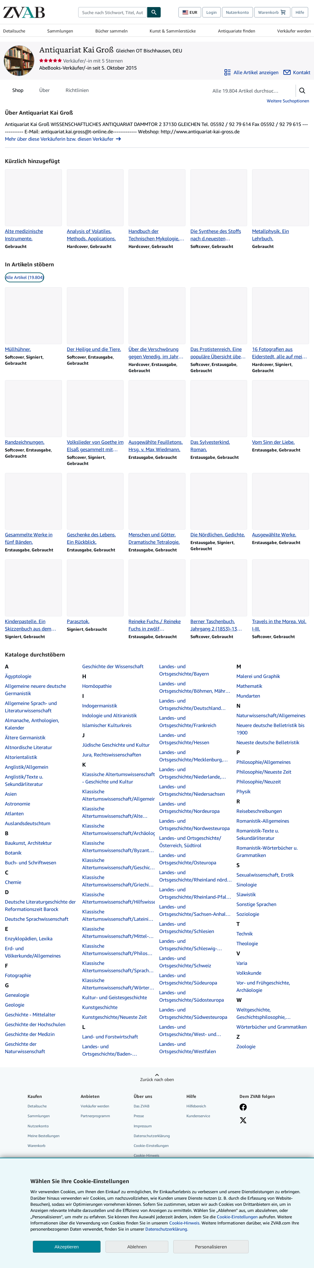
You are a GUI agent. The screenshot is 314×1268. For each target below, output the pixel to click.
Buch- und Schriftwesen (30, 862)
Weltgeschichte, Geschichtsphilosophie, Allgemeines (261, 1014)
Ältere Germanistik (25, 737)
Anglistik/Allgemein (26, 767)
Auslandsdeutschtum (27, 823)
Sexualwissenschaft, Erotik (265, 875)
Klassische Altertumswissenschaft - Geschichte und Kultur (118, 778)
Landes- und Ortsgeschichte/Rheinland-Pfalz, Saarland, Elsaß (194, 893)
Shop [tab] (18, 91)
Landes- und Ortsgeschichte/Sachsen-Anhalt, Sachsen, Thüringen (194, 911)
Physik (243, 791)
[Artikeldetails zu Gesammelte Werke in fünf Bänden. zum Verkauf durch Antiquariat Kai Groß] (33, 509)
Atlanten (14, 813)
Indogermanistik (99, 706)
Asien (11, 794)
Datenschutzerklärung (152, 1135)
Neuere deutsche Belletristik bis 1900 (270, 729)
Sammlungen (60, 30)
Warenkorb (36, 1145)
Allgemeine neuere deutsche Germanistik (35, 689)
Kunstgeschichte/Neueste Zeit (114, 1017)
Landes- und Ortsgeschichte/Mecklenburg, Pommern (191, 756)
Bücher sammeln (111, 30)
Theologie (247, 943)
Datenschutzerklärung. (166, 1229)
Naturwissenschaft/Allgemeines (270, 715)
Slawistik (246, 894)
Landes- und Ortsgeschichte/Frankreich (187, 721)
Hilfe (300, 12)
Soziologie (247, 914)
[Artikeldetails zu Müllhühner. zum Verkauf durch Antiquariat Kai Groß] (33, 320)
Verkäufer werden (294, 30)
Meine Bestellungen (43, 1135)
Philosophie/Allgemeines (263, 762)
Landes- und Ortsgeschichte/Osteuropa (187, 859)
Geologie (14, 1005)
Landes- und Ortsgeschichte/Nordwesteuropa (194, 824)
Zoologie (245, 1046)
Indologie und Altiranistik (109, 715)
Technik (244, 934)
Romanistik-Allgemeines (262, 821)
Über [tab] (44, 91)
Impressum (143, 1126)
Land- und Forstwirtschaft (110, 1037)
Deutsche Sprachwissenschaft (36, 919)
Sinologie (246, 885)
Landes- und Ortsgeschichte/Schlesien (186, 927)
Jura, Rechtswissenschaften (111, 755)
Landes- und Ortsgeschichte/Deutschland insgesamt (190, 705)
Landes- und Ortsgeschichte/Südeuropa (188, 979)
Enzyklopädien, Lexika (28, 938)
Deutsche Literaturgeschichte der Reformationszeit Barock (40, 905)
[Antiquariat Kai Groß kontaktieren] (296, 72)
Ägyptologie (18, 676)
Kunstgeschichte (99, 1007)
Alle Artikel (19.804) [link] (25, 277)
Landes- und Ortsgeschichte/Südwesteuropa (193, 1013)
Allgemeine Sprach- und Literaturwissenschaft (31, 707)
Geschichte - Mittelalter (30, 1014)
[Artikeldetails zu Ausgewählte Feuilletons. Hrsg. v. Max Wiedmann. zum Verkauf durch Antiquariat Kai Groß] (157, 416)
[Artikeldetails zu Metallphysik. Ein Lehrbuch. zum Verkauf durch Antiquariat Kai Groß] (280, 205)
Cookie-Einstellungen (237, 1216)
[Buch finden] (154, 12)
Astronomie (17, 804)
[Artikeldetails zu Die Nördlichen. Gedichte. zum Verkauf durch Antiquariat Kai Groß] (218, 506)
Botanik (13, 853)
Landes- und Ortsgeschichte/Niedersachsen (192, 790)
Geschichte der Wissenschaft (113, 666)
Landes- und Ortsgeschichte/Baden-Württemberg (118, 1050)
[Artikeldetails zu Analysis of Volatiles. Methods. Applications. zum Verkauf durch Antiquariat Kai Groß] (95, 205)
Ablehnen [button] (137, 1246)
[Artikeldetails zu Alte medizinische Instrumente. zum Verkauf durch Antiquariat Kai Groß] (33, 205)
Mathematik (249, 686)
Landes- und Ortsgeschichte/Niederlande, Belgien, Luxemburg (190, 773)
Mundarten (248, 696)
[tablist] (50, 90)
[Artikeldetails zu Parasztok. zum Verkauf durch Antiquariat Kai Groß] (95, 592)
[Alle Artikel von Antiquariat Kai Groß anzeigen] (251, 72)
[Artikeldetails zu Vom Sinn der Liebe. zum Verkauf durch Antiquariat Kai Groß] (280, 413)
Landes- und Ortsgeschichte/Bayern (184, 670)
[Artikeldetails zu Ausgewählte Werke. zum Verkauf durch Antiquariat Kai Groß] (280, 506)
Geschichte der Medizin (30, 1034)
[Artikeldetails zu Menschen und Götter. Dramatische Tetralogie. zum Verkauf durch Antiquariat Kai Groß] (157, 509)
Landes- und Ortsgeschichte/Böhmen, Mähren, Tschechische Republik (195, 687)
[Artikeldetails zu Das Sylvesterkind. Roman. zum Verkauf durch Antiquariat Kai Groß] (218, 416)
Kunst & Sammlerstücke (173, 30)
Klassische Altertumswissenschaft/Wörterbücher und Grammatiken (118, 984)
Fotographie (18, 975)
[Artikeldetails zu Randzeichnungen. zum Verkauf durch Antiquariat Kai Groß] (33, 413)
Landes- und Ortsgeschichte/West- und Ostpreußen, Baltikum (187, 1031)
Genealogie (17, 995)
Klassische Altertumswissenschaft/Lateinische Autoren (118, 915)
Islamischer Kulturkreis (107, 725)
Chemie (13, 882)
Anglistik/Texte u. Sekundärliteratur (24, 780)
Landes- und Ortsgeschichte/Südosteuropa (191, 996)
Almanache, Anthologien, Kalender (32, 724)
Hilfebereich (196, 1106)
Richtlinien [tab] (77, 91)
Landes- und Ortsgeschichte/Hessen (184, 738)
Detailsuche (14, 30)
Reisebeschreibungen (259, 811)
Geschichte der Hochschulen (35, 1024)
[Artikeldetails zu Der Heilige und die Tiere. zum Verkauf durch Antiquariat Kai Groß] (95, 320)
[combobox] (112, 12)
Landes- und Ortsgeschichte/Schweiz (185, 962)
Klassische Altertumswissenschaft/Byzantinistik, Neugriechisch (118, 847)
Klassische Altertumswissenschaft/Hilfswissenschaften (118, 898)
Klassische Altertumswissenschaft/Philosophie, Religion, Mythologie (118, 950)
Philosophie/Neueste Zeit (263, 772)
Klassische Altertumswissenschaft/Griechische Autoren (118, 881)
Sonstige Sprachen (256, 904)
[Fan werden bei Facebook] (243, 1108)
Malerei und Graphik (258, 676)
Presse (139, 1116)
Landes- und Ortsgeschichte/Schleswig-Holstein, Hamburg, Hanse (188, 945)
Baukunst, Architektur (28, 843)
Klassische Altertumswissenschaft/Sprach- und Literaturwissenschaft (116, 967)
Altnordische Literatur (28, 747)
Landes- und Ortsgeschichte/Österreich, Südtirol (190, 841)
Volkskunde (248, 973)
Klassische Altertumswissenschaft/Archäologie (118, 829)
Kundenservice (198, 1116)
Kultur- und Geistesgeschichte (114, 997)
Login (211, 12)
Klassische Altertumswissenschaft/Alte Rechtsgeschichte (112, 812)
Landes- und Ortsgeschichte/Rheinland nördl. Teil (194, 876)
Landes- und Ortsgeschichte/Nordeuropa (189, 807)
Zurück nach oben (157, 1079)
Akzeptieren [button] (67, 1246)
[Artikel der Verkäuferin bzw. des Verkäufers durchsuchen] (246, 91)
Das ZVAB (141, 1106)
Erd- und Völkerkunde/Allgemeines (33, 952)
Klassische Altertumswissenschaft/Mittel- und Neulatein (115, 933)
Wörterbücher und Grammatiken (271, 1027)
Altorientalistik (21, 757)
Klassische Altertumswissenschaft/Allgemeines (118, 795)
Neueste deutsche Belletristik (267, 742)
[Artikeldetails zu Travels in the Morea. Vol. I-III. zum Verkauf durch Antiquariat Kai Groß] (280, 595)
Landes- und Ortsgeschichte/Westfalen (187, 1047)
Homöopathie (97, 686)
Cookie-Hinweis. (184, 1222)
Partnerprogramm (95, 1116)
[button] (302, 91)
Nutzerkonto (237, 12)
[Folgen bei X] (243, 1121)
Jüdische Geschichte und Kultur (116, 745)
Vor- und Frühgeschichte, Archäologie (263, 986)
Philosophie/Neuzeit (258, 782)
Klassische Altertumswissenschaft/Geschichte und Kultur (118, 864)
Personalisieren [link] (211, 1246)
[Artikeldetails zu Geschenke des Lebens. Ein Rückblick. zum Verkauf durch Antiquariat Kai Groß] (95, 509)
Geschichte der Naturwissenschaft (25, 1047)
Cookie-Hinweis (146, 1155)
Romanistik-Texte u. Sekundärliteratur (257, 834)
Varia (241, 963)
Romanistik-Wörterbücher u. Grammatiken (267, 851)
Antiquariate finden (236, 30)
